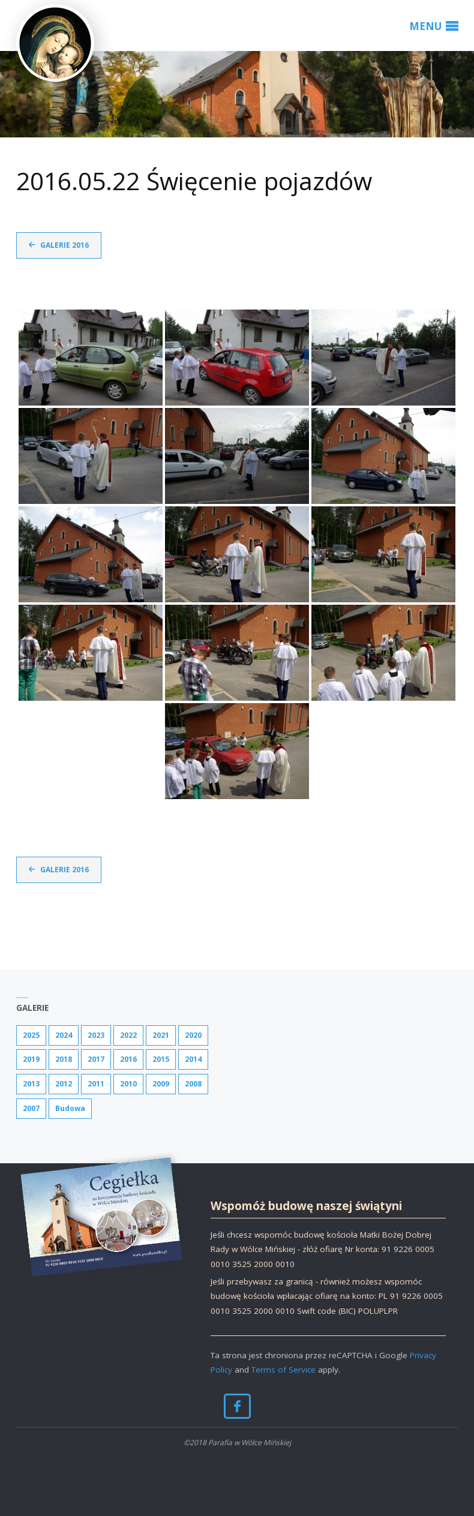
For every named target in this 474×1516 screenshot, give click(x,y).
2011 (96, 1084)
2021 (160, 1035)
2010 (128, 1084)
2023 (96, 1035)
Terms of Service (283, 1369)
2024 (63, 1035)
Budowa (70, 1108)
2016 (128, 1059)
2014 (193, 1059)
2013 (31, 1084)
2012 (63, 1084)
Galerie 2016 (64, 245)
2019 (31, 1059)
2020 (193, 1035)
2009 (160, 1084)
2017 (96, 1059)
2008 (193, 1084)
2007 (31, 1108)
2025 (31, 1035)
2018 (63, 1059)
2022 (128, 1035)
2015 (160, 1059)
